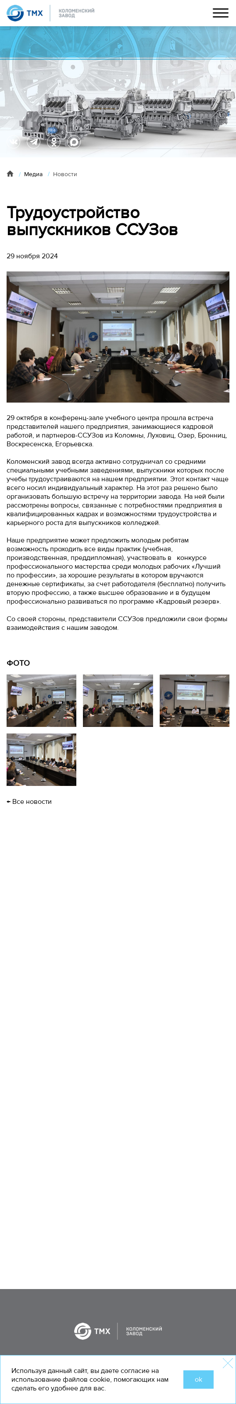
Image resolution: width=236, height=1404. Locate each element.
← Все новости (29, 801)
